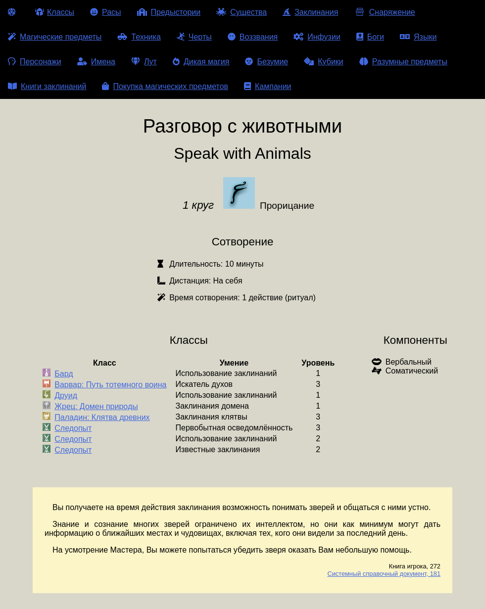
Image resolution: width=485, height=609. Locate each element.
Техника (138, 37)
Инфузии (316, 37)
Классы (54, 12)
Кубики (323, 61)
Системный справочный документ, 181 (383, 573)
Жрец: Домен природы (96, 406)
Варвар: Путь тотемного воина (110, 384)
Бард (63, 374)
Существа (241, 12)
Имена (96, 61)
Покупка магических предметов (165, 86)
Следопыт (73, 428)
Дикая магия (201, 61)
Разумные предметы (403, 61)
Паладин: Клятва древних (101, 417)
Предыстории (169, 12)
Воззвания (253, 37)
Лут (144, 61)
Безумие (266, 61)
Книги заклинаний (47, 86)
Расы (105, 12)
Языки (418, 37)
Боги (370, 37)
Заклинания (310, 12)
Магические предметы (54, 37)
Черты (194, 37)
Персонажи (34, 61)
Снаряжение (384, 12)
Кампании (267, 86)
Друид (65, 395)
